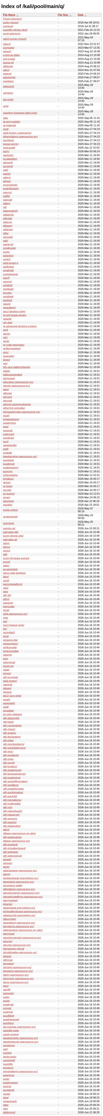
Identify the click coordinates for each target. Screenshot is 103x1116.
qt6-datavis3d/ (11, 718)
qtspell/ (7, 859)
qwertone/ (8, 1075)
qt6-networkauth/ (12, 811)
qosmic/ (7, 281)
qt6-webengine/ (12, 826)
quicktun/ (8, 1067)
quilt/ (6, 449)
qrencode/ (9, 606)
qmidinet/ (8, 296)
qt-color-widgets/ (12, 714)
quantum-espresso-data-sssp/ (20, 113)
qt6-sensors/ (10, 818)
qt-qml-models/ (11, 121)
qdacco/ (7, 222)
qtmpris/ (7, 863)
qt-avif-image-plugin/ (14, 315)
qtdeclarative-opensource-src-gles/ (23, 930)
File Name (9, 14)
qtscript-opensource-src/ (17, 945)
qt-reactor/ (9, 493)
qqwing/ (7, 654)
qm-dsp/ (7, 322)
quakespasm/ (10, 467)
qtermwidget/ (10, 900)
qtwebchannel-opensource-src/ (20, 1041)
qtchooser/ (9, 378)
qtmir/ (6, 867)
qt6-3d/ (7, 595)
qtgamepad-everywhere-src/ (19, 907)
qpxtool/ (7, 300)
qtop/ (6, 389)
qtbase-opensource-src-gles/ (19, 833)
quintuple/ (8, 47)
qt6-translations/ (12, 800)
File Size (63, 14)
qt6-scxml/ (9, 762)
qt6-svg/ (7, 807)
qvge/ (6, 1079)
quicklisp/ (8, 81)
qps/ (5, 658)
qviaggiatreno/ (11, 419)
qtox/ (6, 986)
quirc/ (6, 151)
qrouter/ (7, 293)
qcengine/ (8, 523)
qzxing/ (7, 1086)
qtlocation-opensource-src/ (18, 382)
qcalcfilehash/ (11, 188)
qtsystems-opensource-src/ (18, 926)
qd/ (5, 207)
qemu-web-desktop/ (14, 573)
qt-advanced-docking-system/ (20, 326)
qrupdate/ (8, 710)
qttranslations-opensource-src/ (20, 136)
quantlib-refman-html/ (15, 30)
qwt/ (5, 1049)
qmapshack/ (10, 1101)
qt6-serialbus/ (11, 785)
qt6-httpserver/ (11, 814)
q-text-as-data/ (11, 55)
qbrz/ (6, 576)
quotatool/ (8, 1090)
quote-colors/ (10, 510)
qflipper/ (7, 225)
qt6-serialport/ (11, 755)
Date (80, 14)
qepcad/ (7, 199)
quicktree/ (8, 438)
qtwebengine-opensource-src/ (20, 456)
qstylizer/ (8, 93)
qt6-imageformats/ (13, 788)
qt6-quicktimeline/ (13, 792)
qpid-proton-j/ (10, 263)
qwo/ (6, 426)
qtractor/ (8, 904)
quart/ (6, 415)
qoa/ (5, 617)
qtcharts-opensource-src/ (17, 967)
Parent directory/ (12, 18)
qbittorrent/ (9, 1112)
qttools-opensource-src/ (16, 385)
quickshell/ (9, 1060)
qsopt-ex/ (8, 666)
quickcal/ (8, 26)
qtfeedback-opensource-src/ (19, 889)
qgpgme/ (8, 602)
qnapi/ (6, 699)
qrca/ (6, 636)
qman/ (6, 497)
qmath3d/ (8, 270)
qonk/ (6, 341)
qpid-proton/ (10, 681)
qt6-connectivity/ (12, 725)
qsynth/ (7, 490)
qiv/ (5, 628)
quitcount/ (8, 434)
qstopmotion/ (10, 643)
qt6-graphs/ (9, 733)
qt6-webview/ (10, 852)
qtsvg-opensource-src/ (16, 982)
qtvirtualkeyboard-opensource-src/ (22, 911)
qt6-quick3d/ (10, 796)
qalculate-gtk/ (10, 532)
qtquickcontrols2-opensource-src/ (22, 937)
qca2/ (6, 580)
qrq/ (5, 363)
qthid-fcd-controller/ (14, 408)
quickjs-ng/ (9, 528)
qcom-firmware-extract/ (16, 558)
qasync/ (7, 192)
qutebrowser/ (10, 1082)
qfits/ (6, 233)
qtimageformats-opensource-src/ (21, 412)
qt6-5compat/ (10, 677)
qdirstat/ (7, 218)
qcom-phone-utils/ (13, 535)
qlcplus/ (7, 692)
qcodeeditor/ (10, 159)
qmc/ (6, 352)
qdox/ (6, 70)
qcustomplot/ (10, 569)
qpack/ (7, 304)
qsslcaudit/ (9, 147)
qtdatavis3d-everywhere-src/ (19, 915)
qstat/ (6, 669)
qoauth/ (7, 319)
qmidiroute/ (9, 248)
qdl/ (5, 554)
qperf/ (6, 278)
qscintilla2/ (9, 632)
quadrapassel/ (11, 1019)
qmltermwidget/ (11, 348)
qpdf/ (6, 707)
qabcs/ (7, 177)
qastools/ (8, 155)
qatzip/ (7, 173)
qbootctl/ (8, 162)
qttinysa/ (8, 960)
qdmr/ (6, 543)
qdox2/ (7, 44)
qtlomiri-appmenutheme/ (17, 404)
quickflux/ (8, 1023)
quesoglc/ (8, 993)
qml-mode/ (9, 59)
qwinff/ (6, 989)
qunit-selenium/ (12, 33)
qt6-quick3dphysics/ (14, 748)
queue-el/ (8, 62)
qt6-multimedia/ (12, 803)
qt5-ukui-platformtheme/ (16, 367)
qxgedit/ (7, 452)
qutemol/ (8, 1012)
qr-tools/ (7, 486)
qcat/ (6, 129)
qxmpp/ (7, 1008)
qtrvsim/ (7, 397)
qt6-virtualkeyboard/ (14, 848)
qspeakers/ (9, 307)
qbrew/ (7, 181)
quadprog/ (9, 464)
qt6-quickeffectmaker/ (15, 781)
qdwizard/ (8, 86)
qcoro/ (6, 550)
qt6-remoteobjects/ (14, 744)
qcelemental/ (10, 516)
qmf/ (5, 330)
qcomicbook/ (10, 185)
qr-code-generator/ (14, 344)
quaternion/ (9, 423)
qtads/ (6, 371)
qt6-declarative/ (12, 736)
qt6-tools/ (8, 759)
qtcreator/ (8, 963)
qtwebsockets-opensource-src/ (20, 1038)
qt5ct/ (6, 599)
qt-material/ (9, 125)
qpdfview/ (8, 266)
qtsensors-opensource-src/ (18, 978)
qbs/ (5, 1108)
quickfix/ (7, 504)
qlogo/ (6, 359)
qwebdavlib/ (10, 445)
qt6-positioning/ (12, 777)
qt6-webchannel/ (12, 855)
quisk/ (6, 1001)
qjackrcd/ (8, 244)
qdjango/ (8, 229)
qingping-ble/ (10, 640)
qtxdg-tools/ (9, 1056)
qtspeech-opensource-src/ (18, 971)
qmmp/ (7, 673)
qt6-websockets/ (12, 837)
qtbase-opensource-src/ (16, 841)
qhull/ (6, 610)
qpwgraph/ (9, 703)
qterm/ (6, 874)
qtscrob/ (7, 400)
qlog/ (6, 1097)
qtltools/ (7, 393)
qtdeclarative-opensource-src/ (20, 870)
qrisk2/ (7, 259)
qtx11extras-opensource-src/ (19, 1027)
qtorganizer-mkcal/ (13, 948)
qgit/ (5, 240)
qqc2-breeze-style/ (13, 625)
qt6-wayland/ (10, 844)
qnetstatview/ (10, 274)
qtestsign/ (8, 501)
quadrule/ (8, 1004)
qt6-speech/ (10, 822)
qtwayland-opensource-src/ (18, 881)
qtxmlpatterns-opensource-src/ (20, 1071)
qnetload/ (8, 289)
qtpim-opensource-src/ (16, 975)
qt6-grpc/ (8, 751)
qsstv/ (6, 252)
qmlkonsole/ (10, 647)
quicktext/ (8, 140)
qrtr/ (5, 337)
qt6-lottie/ (8, 740)
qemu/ (6, 547)
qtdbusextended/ (12, 374)
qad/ (5, 170)
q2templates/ (10, 475)
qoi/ (5, 621)
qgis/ (6, 588)
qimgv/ (7, 482)
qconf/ (6, 562)
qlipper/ (7, 688)
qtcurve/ (7, 941)
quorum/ (8, 471)
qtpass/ (7, 956)
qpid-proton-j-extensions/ (17, 133)
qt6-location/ (10, 766)
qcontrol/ (8, 166)
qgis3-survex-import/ (14, 39)
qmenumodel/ (11, 651)
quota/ (6, 1094)
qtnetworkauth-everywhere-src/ (21, 878)
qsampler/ (8, 356)
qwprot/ (7, 73)
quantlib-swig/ (11, 1030)
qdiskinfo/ (8, 214)
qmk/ (6, 106)
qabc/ (6, 565)
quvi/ (6, 441)
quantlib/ (8, 1064)
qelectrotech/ (10, 211)
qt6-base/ (8, 722)
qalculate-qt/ (10, 539)
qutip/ (6, 997)
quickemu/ (9, 1045)
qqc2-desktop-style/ (14, 311)
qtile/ (6, 1105)
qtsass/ (7, 51)
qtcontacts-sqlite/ (12, 885)
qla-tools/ (8, 99)
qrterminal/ (9, 662)
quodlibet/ (8, 1015)
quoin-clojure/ (11, 22)
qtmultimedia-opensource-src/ (20, 952)
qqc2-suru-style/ (12, 695)
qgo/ (5, 591)
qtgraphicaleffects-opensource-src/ (23, 896)
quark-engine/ (11, 1034)
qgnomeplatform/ (12, 584)
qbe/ (5, 118)
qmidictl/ (8, 285)
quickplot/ (8, 460)
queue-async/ (11, 144)
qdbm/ (6, 203)
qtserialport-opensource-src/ (19, 922)
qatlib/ (6, 196)
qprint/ (6, 333)
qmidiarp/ (8, 478)
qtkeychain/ (9, 919)
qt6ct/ (6, 829)
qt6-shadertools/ (12, 770)
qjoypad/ (8, 237)
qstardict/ (8, 255)
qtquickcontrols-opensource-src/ (21, 893)
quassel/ (8, 430)
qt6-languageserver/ (14, 774)
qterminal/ (8, 933)
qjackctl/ (7, 684)
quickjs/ (7, 1053)
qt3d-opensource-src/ (15, 614)
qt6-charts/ (9, 729)
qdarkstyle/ (9, 77)
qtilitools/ (8, 66)
